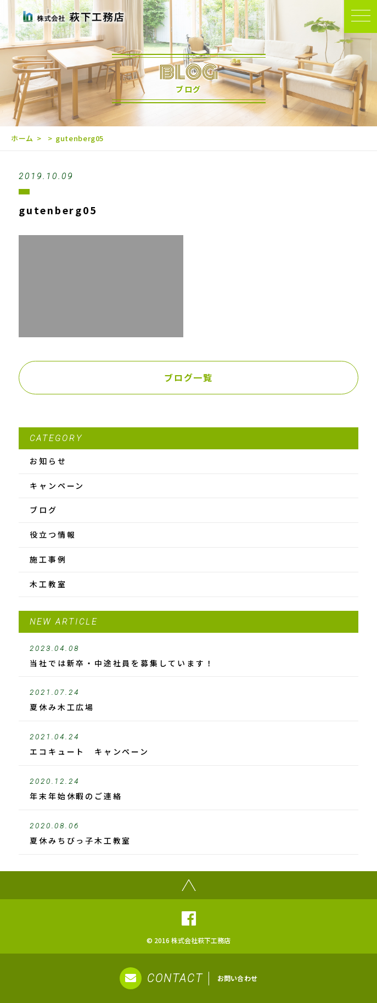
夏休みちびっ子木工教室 (188, 834)
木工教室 (48, 583)
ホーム (22, 138)
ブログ (43, 509)
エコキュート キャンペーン (188, 745)
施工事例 (48, 559)
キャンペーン (57, 485)
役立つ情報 (53, 534)
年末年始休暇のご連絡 (188, 789)
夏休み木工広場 (188, 700)
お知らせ (48, 460)
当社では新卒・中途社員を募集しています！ (188, 656)
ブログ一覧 (188, 377)
